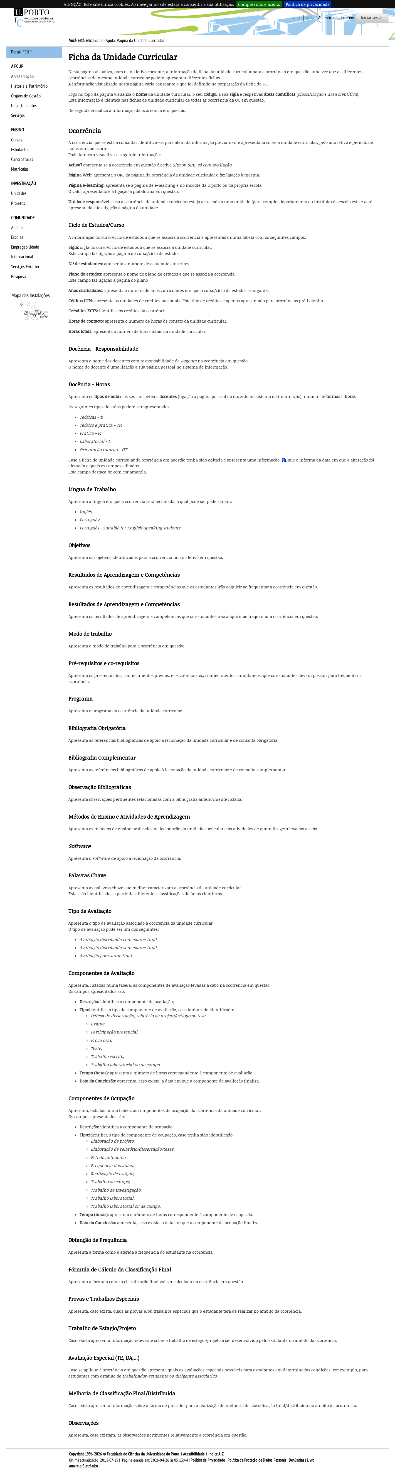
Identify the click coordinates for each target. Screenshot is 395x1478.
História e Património (29, 86)
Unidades (19, 193)
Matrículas (20, 169)
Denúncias (296, 1460)
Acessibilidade (193, 1454)
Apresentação (22, 76)
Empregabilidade (25, 247)
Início (97, 40)
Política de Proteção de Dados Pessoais (257, 1460)
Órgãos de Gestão (26, 96)
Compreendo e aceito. (259, 4)
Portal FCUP (21, 52)
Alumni (17, 227)
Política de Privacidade (208, 1460)
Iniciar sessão (372, 18)
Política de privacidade (308, 4)
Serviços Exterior (25, 267)
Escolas (17, 237)
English (295, 18)
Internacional (22, 257)
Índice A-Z (216, 1454)
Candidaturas (22, 159)
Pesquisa (18, 276)
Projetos (18, 203)
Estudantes (20, 150)
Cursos (16, 140)
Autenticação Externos (336, 18)
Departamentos (24, 106)
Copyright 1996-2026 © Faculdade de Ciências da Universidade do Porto (124, 1454)
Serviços (18, 115)
